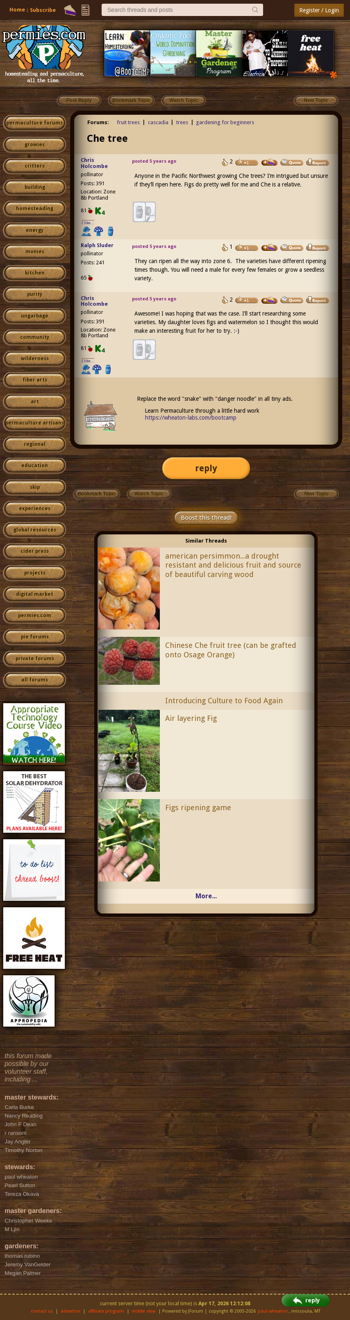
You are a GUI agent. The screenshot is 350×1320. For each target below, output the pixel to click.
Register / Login (319, 10)
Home (17, 10)
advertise (70, 1311)
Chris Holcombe (94, 163)
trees (182, 122)
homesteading (34, 208)
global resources (35, 530)
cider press (34, 551)
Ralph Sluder (97, 245)
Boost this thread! (206, 517)
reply (206, 468)
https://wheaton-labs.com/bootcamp (190, 417)
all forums (34, 680)
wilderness (35, 358)
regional (34, 444)
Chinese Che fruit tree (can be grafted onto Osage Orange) (230, 650)
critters (35, 166)
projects (34, 573)
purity (34, 294)
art (35, 401)
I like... (88, 222)
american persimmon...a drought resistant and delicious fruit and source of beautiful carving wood (233, 565)
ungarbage (34, 316)
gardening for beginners (225, 122)
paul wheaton (273, 1311)
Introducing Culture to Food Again (224, 700)
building (35, 187)
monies (34, 251)
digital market (34, 594)
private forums (35, 658)
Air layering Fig (191, 718)
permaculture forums (35, 123)
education (34, 465)
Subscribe (43, 10)
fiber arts (35, 380)
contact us (42, 1311)
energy (34, 230)
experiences (34, 508)
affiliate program (106, 1311)
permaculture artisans (34, 423)
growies (35, 145)
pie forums (35, 637)
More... (206, 896)
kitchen (35, 273)
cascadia (158, 122)
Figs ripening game (198, 807)
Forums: (98, 122)
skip (35, 487)
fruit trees (128, 122)
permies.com (34, 615)
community (34, 337)
